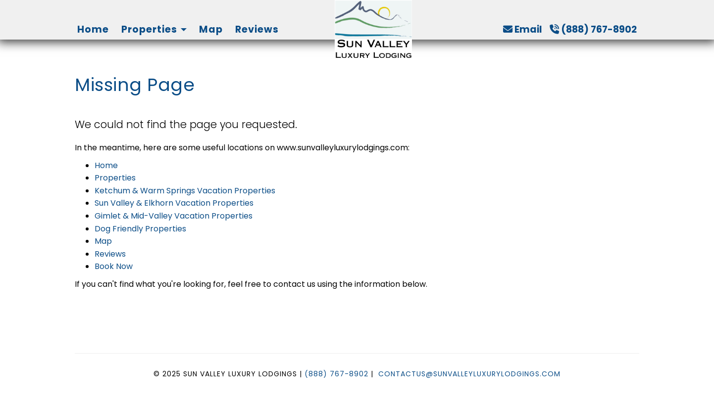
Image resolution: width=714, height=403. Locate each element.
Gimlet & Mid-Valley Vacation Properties (174, 216)
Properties (149, 29)
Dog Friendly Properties (140, 228)
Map (211, 29)
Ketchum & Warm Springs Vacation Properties (185, 190)
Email (522, 29)
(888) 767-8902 (593, 29)
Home (93, 29)
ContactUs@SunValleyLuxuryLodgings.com (469, 374)
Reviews (257, 29)
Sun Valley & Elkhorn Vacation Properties (174, 203)
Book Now (114, 266)
